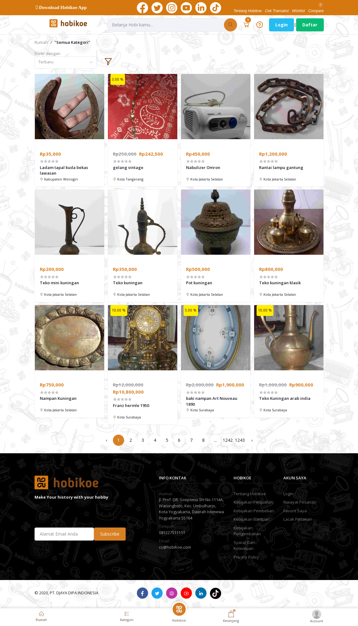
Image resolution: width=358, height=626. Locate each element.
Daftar (309, 25)
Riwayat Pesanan (299, 502)
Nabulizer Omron (203, 167)
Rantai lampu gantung (281, 167)
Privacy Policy (246, 557)
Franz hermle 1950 (131, 405)
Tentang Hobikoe (250, 493)
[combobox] (66, 63)
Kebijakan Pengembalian (247, 531)
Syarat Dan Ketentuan (244, 545)
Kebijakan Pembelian (254, 511)
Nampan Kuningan (58, 398)
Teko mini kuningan (59, 283)
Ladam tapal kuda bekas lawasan (64, 170)
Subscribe (109, 534)
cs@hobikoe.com (175, 547)
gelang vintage (128, 167)
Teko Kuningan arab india (284, 398)
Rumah (41, 42)
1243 (240, 440)
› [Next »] (252, 440)
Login (281, 25)
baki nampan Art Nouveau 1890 (211, 401)
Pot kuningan (199, 283)
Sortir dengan (47, 53)
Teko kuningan (127, 283)
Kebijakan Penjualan (253, 502)
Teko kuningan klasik (280, 283)
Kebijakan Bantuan (252, 519)
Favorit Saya (295, 511)
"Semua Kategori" (72, 42)
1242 (228, 440)
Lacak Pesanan (297, 519)
